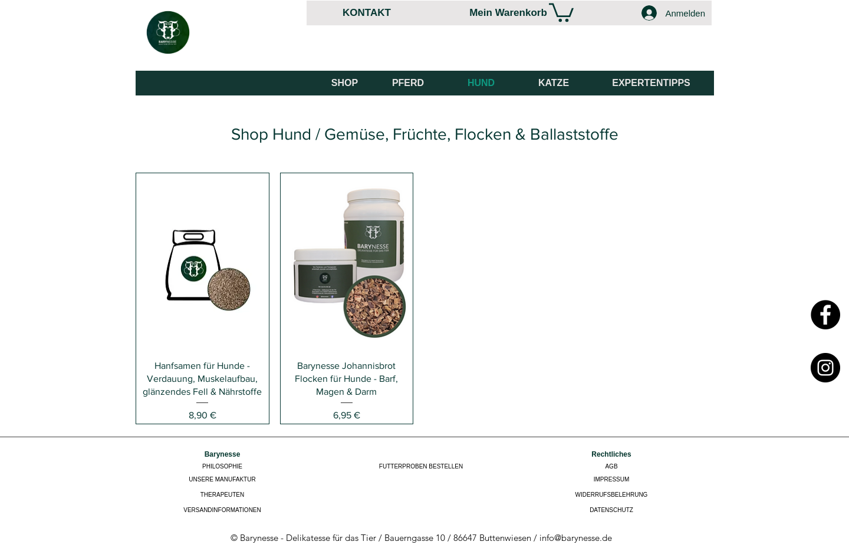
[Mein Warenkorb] (508, 12)
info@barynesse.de (575, 537)
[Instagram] (825, 367)
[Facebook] (825, 314)
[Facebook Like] (670, 54)
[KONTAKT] (367, 12)
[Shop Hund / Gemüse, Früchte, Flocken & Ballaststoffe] (425, 133)
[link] (561, 11)
